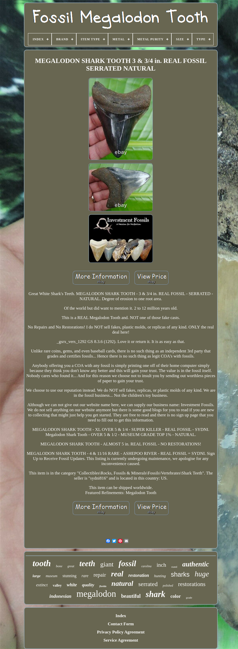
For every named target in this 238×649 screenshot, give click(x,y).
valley (57, 585)
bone (59, 566)
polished (168, 585)
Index (120, 615)
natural (122, 583)
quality (88, 584)
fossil (127, 563)
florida (103, 586)
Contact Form (121, 623)
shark (155, 594)
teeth (87, 563)
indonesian (60, 596)
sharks (180, 574)
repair (100, 575)
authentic (195, 564)
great (70, 566)
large (37, 576)
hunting (160, 576)
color (175, 596)
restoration (138, 575)
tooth (42, 563)
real (117, 573)
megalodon (96, 594)
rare (85, 576)
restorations (191, 584)
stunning (70, 576)
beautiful (131, 596)
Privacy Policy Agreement (121, 632)
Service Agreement (120, 640)
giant (106, 564)
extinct (42, 584)
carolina (146, 566)
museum (51, 576)
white (72, 584)
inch (161, 565)
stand (174, 566)
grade (189, 597)
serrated (148, 584)
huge (202, 574)
